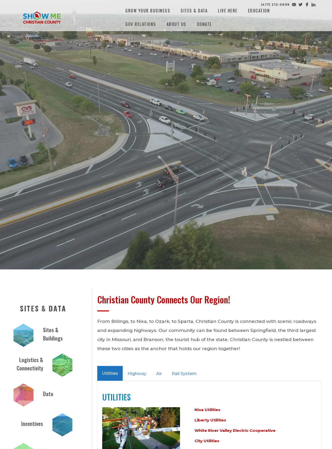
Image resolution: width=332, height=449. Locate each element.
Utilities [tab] (110, 373)
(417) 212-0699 (275, 4)
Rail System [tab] (184, 373)
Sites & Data (194, 11)
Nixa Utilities (207, 409)
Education (259, 11)
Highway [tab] (137, 373)
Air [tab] (159, 373)
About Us (176, 24)
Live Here (228, 11)
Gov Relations (140, 24)
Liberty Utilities (210, 420)
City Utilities (207, 440)
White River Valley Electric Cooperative (235, 430)
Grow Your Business (147, 11)
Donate (204, 24)
